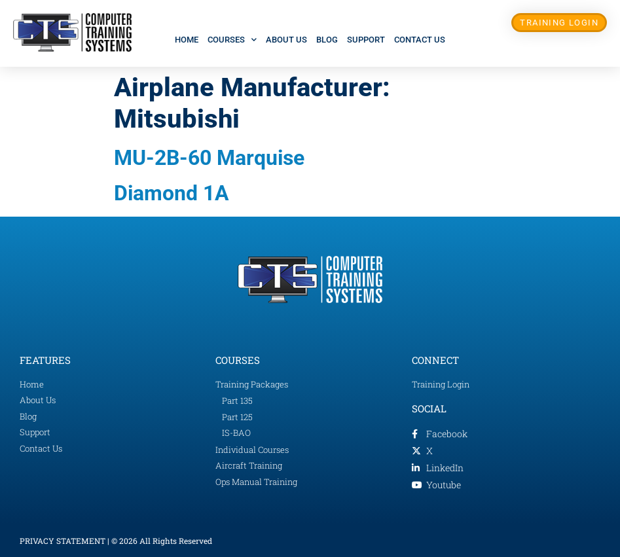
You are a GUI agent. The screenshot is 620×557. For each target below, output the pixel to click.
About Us (286, 40)
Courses (232, 39)
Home (186, 40)
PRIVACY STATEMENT (62, 540)
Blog (327, 40)
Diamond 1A (171, 193)
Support (366, 40)
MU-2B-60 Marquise (209, 157)
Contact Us (419, 40)
